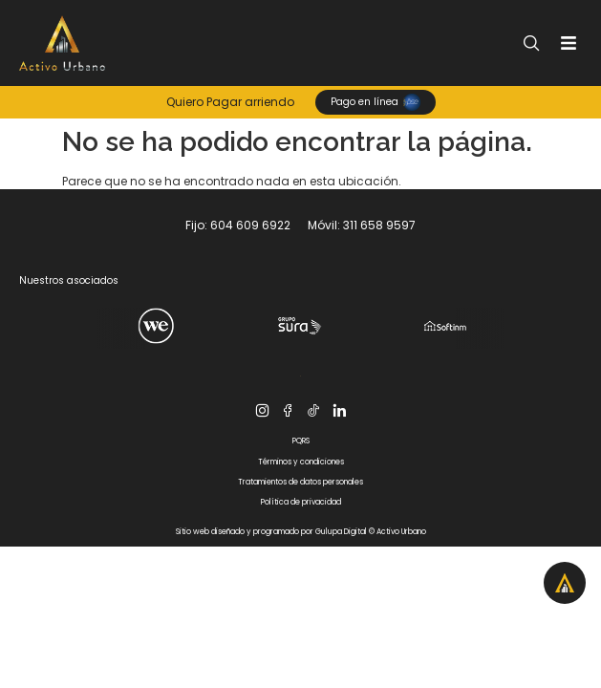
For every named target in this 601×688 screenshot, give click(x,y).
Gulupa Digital (341, 532)
